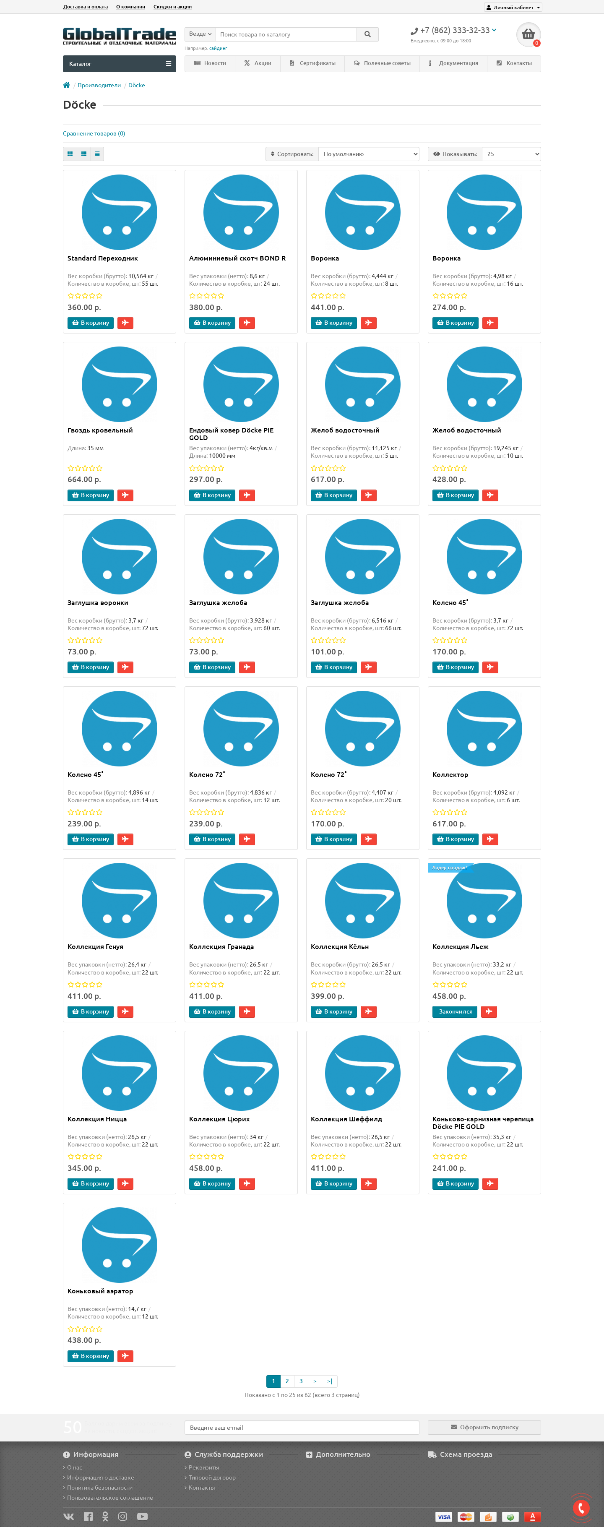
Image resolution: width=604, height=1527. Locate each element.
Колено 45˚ (450, 602)
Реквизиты (202, 1467)
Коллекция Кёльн (340, 946)
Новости (210, 63)
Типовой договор (210, 1477)
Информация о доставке (98, 1477)
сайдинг (218, 47)
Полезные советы (382, 63)
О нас (72, 1467)
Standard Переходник (103, 258)
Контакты (514, 63)
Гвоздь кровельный (100, 430)
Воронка (325, 258)
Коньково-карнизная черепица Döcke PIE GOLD (483, 1122)
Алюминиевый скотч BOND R (237, 258)
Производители (99, 85)
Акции (258, 63)
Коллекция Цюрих (219, 1119)
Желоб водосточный (345, 430)
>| (329, 1381)
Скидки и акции (173, 6)
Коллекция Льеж (460, 946)
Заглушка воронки (98, 602)
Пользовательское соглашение (108, 1497)
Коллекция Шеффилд (346, 1119)
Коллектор (450, 774)
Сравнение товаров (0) (94, 133)
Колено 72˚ (207, 774)
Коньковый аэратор (100, 1291)
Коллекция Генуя (95, 946)
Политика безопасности (98, 1487)
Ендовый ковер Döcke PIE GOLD (231, 433)
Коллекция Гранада (221, 946)
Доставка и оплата (85, 6)
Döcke (136, 85)
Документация (453, 63)
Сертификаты (313, 63)
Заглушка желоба (218, 602)
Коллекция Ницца (97, 1119)
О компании (130, 6)
